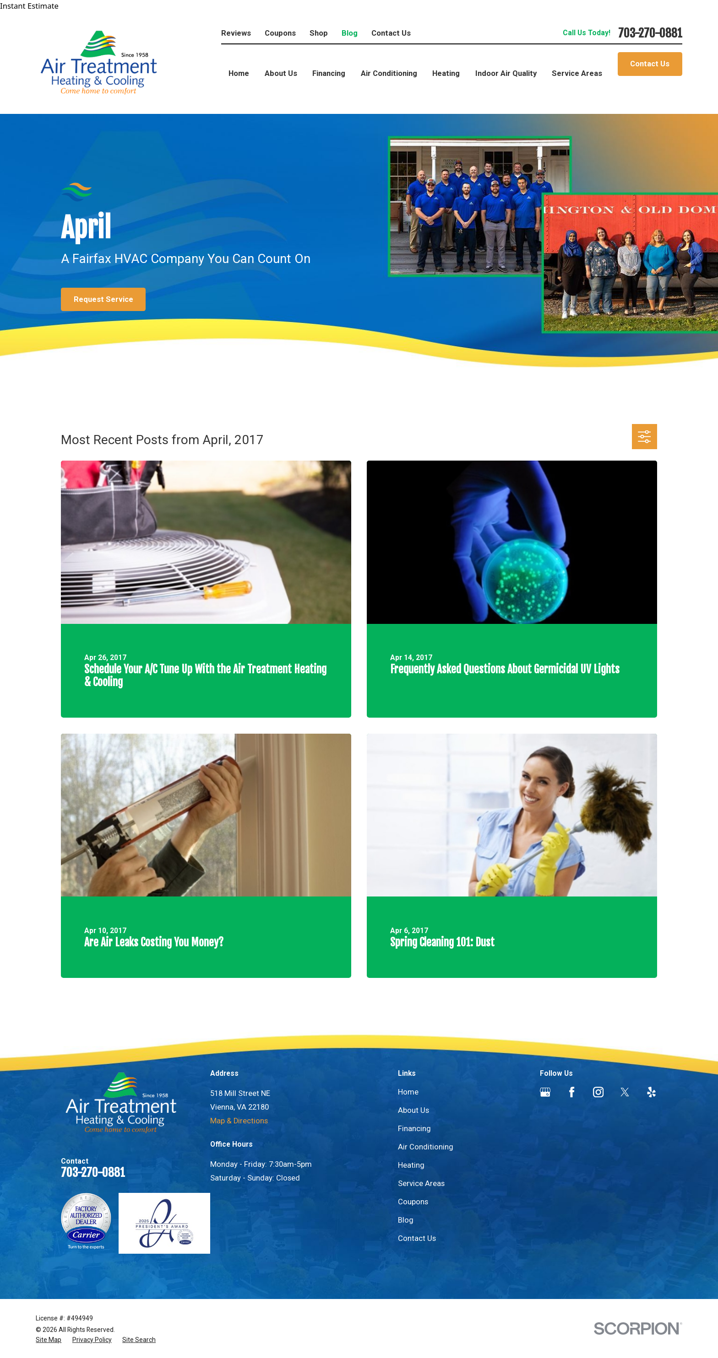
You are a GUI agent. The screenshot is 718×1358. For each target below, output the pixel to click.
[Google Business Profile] (545, 1092)
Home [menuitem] (238, 73)
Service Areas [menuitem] (577, 73)
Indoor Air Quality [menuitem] (506, 73)
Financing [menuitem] (328, 73)
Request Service (103, 299)
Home (408, 1092)
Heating (411, 1165)
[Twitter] (625, 1092)
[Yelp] (651, 1092)
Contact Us (391, 33)
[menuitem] (48, 1340)
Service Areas (421, 1183)
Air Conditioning (425, 1147)
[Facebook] (571, 1092)
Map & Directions (239, 1120)
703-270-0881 (650, 33)
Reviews (236, 33)
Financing (414, 1128)
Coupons (280, 33)
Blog (350, 33)
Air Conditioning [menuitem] (389, 73)
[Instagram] (598, 1092)
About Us (413, 1110)
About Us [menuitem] (281, 73)
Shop (319, 33)
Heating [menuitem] (446, 73)
